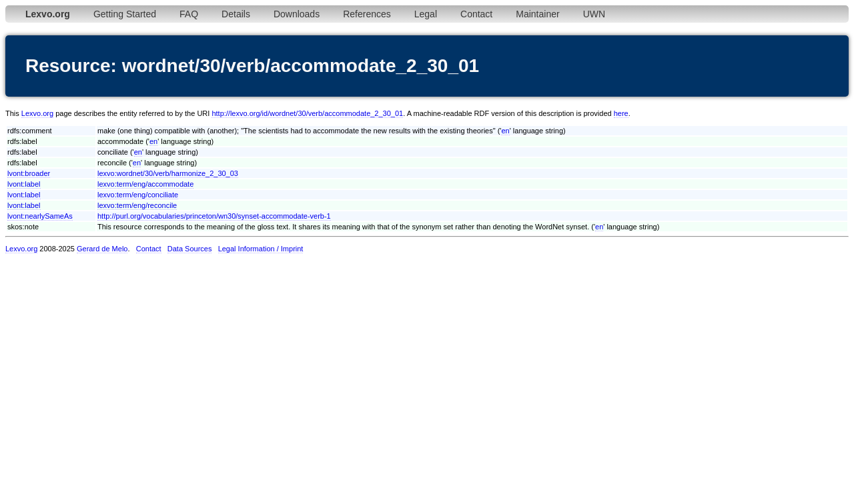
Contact (476, 14)
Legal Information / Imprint (261, 249)
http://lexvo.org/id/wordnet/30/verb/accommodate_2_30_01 (307, 113)
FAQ (188, 14)
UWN (594, 14)
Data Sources (189, 249)
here (621, 113)
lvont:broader (28, 173)
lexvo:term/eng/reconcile (137, 205)
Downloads (297, 14)
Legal (425, 14)
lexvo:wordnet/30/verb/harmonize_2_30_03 (167, 173)
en (505, 131)
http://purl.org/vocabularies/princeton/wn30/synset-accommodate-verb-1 (214, 216)
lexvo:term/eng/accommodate (145, 184)
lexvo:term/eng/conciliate (137, 195)
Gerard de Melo (102, 249)
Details (236, 14)
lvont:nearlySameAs (40, 216)
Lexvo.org (37, 113)
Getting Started (124, 14)
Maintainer (537, 14)
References (367, 14)
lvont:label (24, 184)
